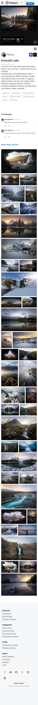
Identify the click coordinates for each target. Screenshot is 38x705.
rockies (5, 96)
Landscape (6, 93)
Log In (26, 1)
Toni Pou (10, 55)
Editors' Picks (7, 628)
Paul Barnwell (9, 119)
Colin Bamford (9, 130)
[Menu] (2, 3)
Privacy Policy (12, 686)
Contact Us (6, 659)
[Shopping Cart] (21, 3)
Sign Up (30, 3)
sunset (5, 100)
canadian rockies (29, 96)
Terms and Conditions (23, 686)
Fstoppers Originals (9, 619)
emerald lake (16, 93)
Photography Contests (10, 636)
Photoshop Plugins (9, 648)
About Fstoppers (8, 656)
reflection (13, 100)
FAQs (4, 665)
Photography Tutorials (10, 645)
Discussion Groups (9, 633)
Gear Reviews (7, 616)
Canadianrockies (28, 93)
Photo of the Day (8, 631)
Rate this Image (9, 39)
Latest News (6, 613)
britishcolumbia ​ (15, 96)
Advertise (5, 662)
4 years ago (17, 119)
